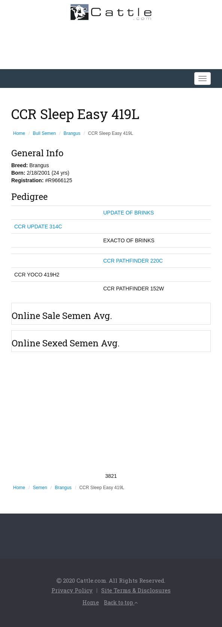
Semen (40, 487)
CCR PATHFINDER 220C (133, 261)
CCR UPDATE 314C (38, 227)
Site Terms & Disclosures (136, 590)
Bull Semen (44, 133)
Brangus (72, 133)
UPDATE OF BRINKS (128, 213)
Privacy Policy (72, 590)
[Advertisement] (111, 412)
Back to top (121, 602)
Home (19, 133)
